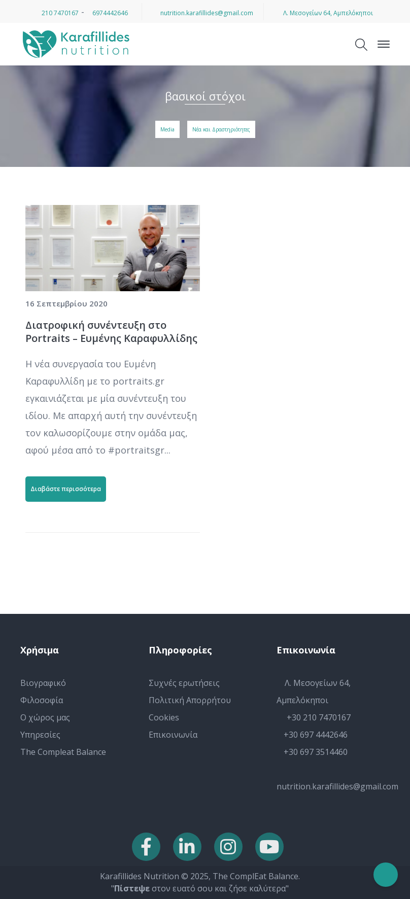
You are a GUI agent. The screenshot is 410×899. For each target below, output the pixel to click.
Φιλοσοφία (41, 700)
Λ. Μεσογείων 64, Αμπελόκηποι (325, 13)
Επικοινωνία (173, 734)
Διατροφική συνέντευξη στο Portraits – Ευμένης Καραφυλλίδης (111, 331)
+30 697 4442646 (312, 734)
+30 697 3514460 (312, 751)
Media (167, 129)
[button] (12, 885)
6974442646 (107, 13)
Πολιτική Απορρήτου (190, 700)
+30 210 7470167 (314, 717)
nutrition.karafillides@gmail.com (203, 13)
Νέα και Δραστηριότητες (221, 129)
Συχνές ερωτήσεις (184, 682)
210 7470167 (56, 13)
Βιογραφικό (43, 682)
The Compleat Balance (63, 751)
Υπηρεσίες (40, 734)
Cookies (164, 717)
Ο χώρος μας (45, 717)
